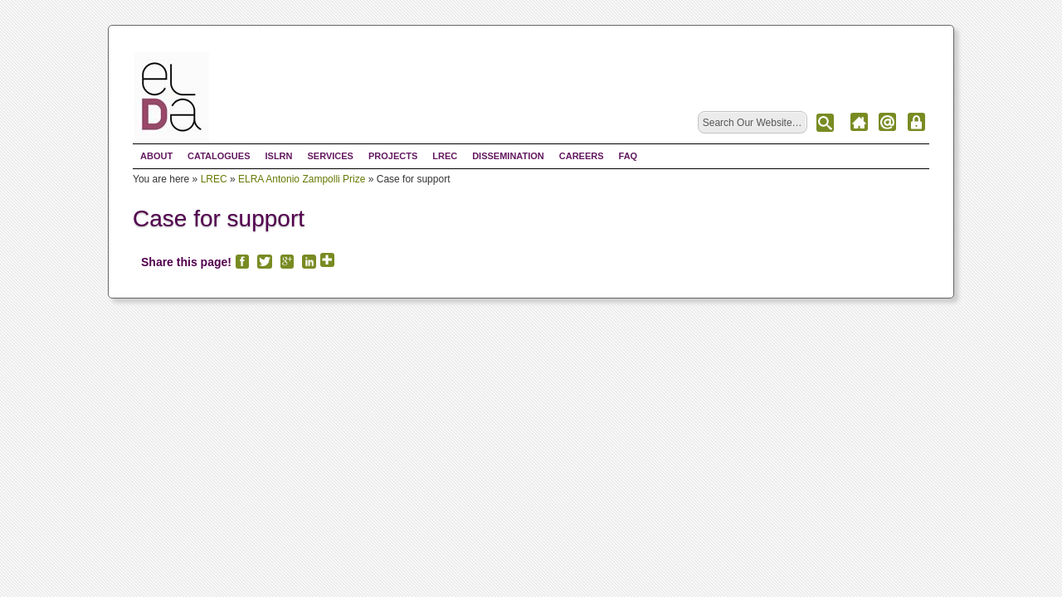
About (156, 156)
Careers (581, 156)
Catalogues (219, 156)
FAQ (628, 156)
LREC (444, 156)
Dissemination (508, 156)
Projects (392, 156)
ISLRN (278, 156)
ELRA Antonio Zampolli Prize (301, 179)
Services (330, 156)
